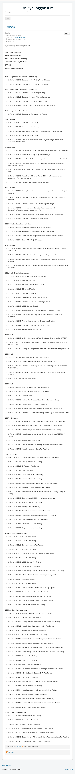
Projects (10, 27)
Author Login (6, 765)
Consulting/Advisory (19, 37)
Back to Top (69, 769)
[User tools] (67, 33)
